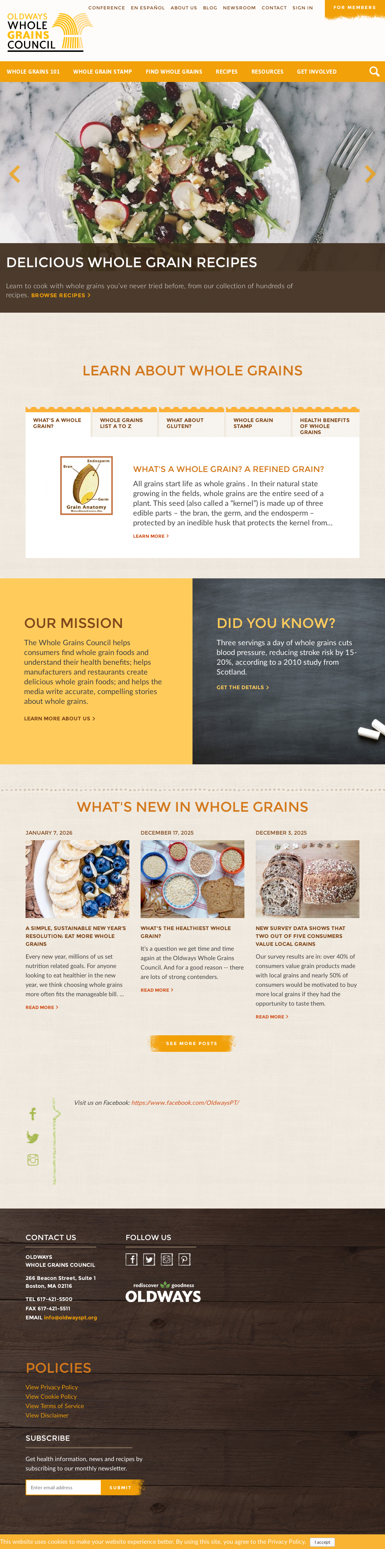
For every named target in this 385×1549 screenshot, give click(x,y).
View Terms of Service (55, 1405)
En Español (148, 8)
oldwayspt (163, 1292)
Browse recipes (58, 295)
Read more (40, 1007)
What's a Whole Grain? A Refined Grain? (228, 469)
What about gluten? (185, 423)
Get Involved (316, 71)
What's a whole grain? (57, 423)
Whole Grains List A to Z (121, 423)
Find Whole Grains (174, 71)
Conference (106, 8)
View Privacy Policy (52, 1386)
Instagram (32, 1159)
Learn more (149, 536)
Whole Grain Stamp (102, 71)
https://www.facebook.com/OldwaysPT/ (185, 1102)
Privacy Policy (286, 1541)
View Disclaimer (47, 1415)
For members (354, 7)
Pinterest (185, 1259)
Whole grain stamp (253, 423)
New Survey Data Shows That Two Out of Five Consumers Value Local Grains (301, 936)
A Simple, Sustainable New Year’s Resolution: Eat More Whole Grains (76, 936)
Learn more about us (57, 718)
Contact (274, 8)
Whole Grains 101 (33, 71)
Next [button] (370, 174)
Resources (268, 71)
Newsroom (239, 8)
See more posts (192, 1043)
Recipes (227, 71)
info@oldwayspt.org (70, 1317)
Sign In (303, 8)
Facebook (32, 1119)
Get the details (240, 687)
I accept (322, 1542)
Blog (210, 8)
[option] (192, 197)
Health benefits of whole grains (325, 426)
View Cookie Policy (51, 1396)
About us (184, 8)
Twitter (32, 1137)
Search (374, 71)
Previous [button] (15, 174)
